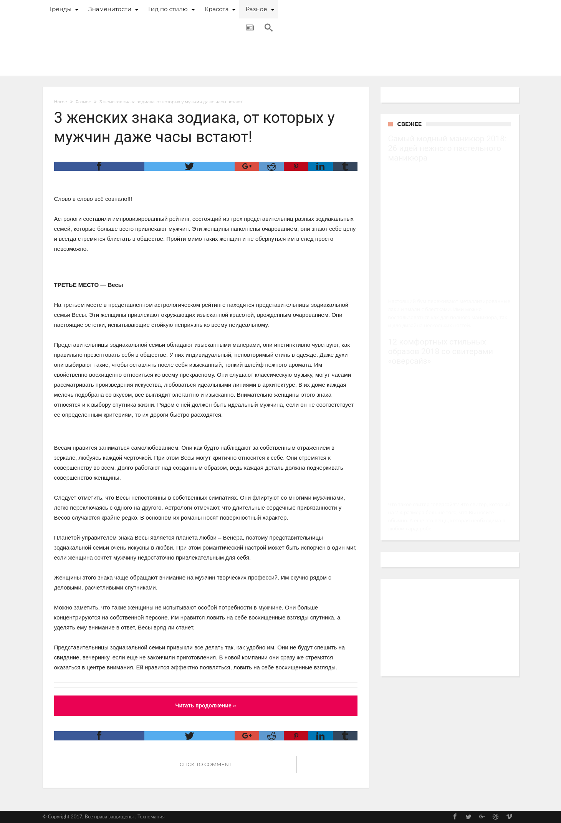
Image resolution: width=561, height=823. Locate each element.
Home (60, 101)
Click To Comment (206, 764)
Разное (83, 101)
